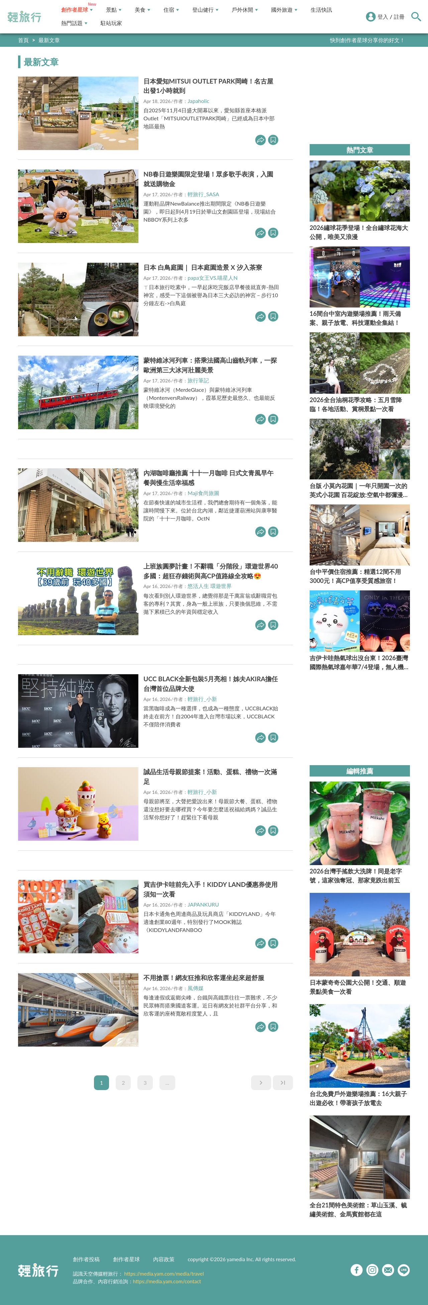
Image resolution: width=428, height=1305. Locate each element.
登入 (383, 16)
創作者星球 (77, 10)
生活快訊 (321, 10)
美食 (142, 10)
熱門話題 (74, 23)
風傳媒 (196, 988)
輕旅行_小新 (202, 699)
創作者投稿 (86, 1259)
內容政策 (164, 1259)
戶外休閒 (245, 10)
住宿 (171, 10)
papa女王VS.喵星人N (212, 277)
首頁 (23, 40)
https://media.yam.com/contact (167, 1281)
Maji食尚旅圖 (203, 493)
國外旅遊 (284, 10)
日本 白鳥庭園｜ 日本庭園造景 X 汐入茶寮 (202, 267)
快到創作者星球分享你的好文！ (367, 40)
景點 (113, 10)
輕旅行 (24, 16)
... (167, 1082)
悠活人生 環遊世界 (210, 586)
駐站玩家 (111, 23)
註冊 (399, 16)
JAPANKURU (203, 904)
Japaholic (198, 101)
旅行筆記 (198, 380)
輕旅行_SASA (203, 194)
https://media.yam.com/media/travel (164, 1274)
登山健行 (205, 10)
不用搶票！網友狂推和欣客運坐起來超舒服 (203, 977)
